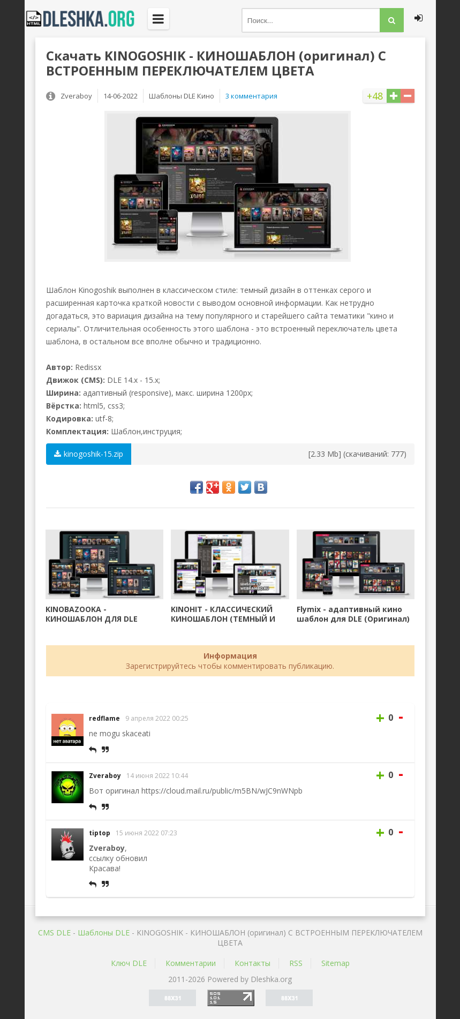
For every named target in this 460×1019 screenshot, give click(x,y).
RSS (296, 963)
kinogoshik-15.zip (88, 454)
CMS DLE (54, 932)
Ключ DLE (129, 963)
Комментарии (190, 963)
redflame (104, 718)
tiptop (99, 832)
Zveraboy (105, 775)
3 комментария (251, 96)
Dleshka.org (86, 18)
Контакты (252, 963)
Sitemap (335, 963)
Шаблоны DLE (104, 932)
